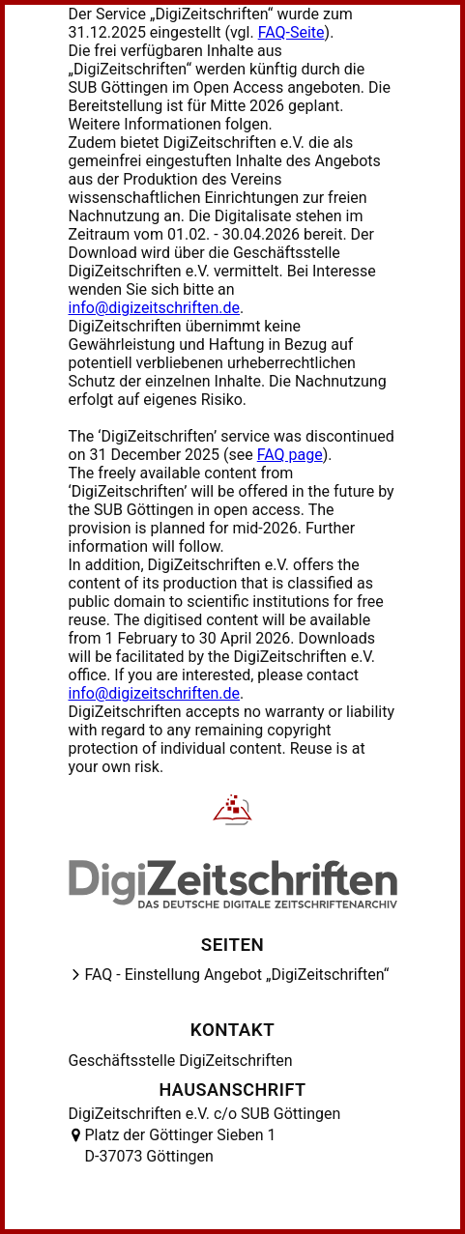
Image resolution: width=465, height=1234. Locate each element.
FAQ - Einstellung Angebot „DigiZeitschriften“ (237, 974)
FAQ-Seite (291, 32)
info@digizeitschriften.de (155, 308)
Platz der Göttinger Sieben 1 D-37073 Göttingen (180, 1145)
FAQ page (290, 454)
